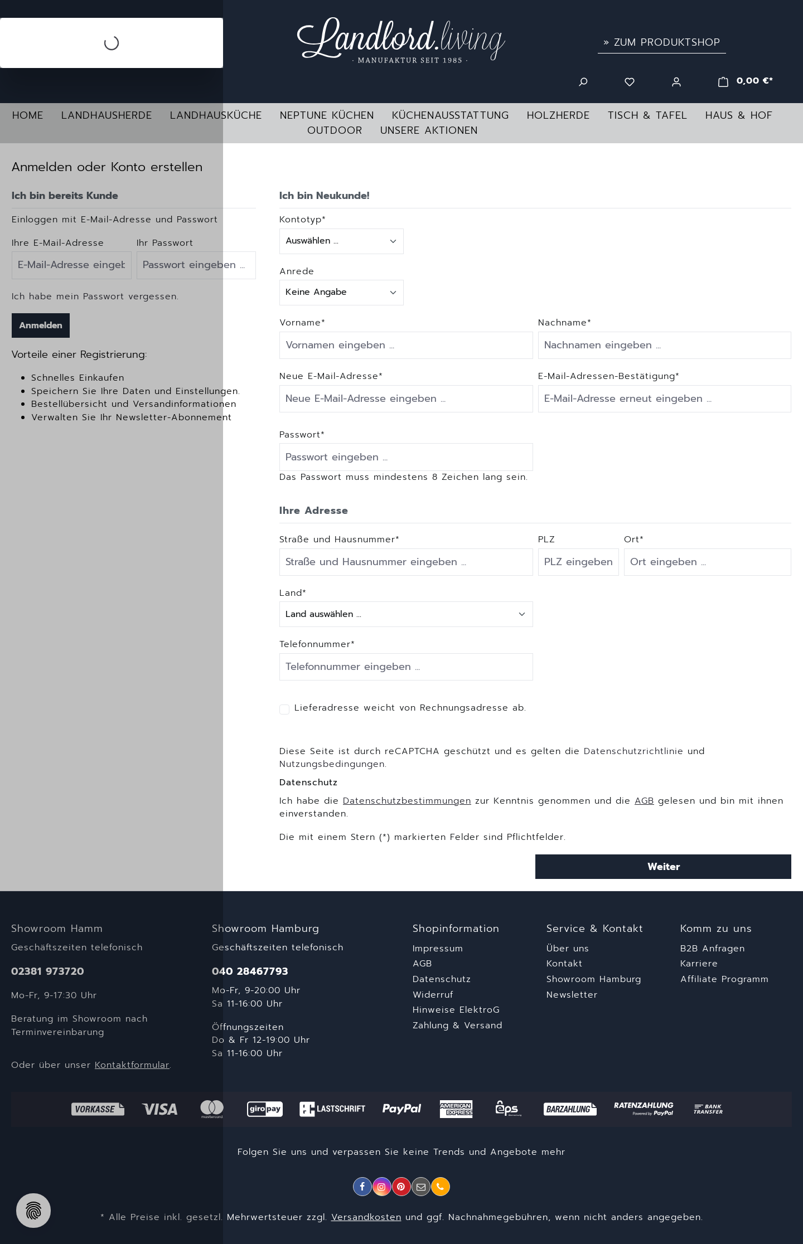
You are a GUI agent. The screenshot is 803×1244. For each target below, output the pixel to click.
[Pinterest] (401, 1187)
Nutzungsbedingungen (332, 764)
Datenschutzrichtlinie (634, 751)
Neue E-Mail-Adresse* (331, 376)
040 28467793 (250, 971)
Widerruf (433, 995)
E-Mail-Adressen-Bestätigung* (609, 376)
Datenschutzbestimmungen (407, 801)
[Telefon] (440, 1187)
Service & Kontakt (595, 928)
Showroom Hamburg (593, 979)
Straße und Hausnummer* (339, 539)
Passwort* (302, 435)
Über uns (567, 948)
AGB (644, 801)
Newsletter (572, 995)
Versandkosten (366, 1217)
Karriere (699, 963)
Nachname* (565, 323)
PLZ (546, 539)
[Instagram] (382, 1187)
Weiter (663, 866)
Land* (293, 593)
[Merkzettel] (629, 81)
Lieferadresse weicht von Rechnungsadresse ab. (410, 708)
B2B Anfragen (712, 948)
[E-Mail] (421, 1187)
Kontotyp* (302, 219)
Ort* (634, 539)
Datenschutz (442, 979)
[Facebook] (362, 1187)
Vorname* (302, 323)
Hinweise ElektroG (456, 1010)
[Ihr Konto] (676, 81)
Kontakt (564, 963)
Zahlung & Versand (457, 1025)
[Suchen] (582, 81)
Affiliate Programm (724, 979)
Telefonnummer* (317, 644)
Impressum (438, 948)
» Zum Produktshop (661, 42)
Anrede (297, 271)
